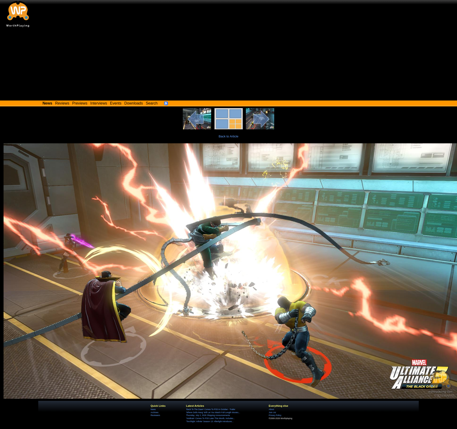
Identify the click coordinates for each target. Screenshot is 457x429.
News (153, 409)
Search (152, 103)
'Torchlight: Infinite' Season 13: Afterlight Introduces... (210, 421)
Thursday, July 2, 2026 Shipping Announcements (208, 415)
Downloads (133, 103)
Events (115, 103)
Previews (79, 103)
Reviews (62, 103)
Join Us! (272, 412)
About (271, 409)
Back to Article (229, 136)
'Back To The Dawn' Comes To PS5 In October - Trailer (210, 409)
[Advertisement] (229, 65)
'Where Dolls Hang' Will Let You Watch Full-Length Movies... (213, 412)
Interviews (98, 103)
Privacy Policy (275, 415)
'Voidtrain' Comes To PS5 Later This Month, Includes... (210, 418)
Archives (154, 412)
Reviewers (155, 415)
